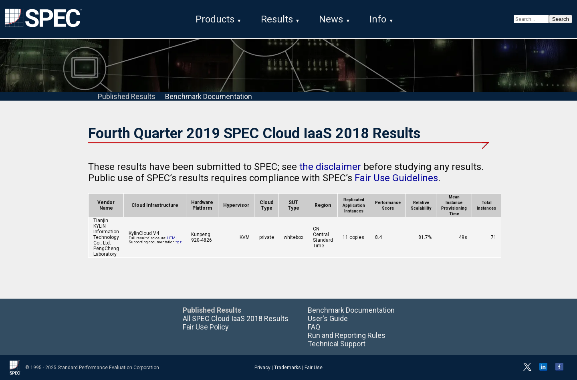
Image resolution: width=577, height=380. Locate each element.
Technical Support (336, 344)
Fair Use (314, 367)
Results (277, 19)
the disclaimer (330, 166)
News (331, 19)
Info (377, 19)
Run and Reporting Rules (346, 335)
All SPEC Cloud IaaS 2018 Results (235, 318)
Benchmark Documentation (208, 96)
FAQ (314, 327)
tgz (179, 242)
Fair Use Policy (206, 327)
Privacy (262, 367)
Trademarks (287, 367)
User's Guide (328, 318)
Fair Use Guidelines (396, 178)
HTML (172, 238)
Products (215, 19)
